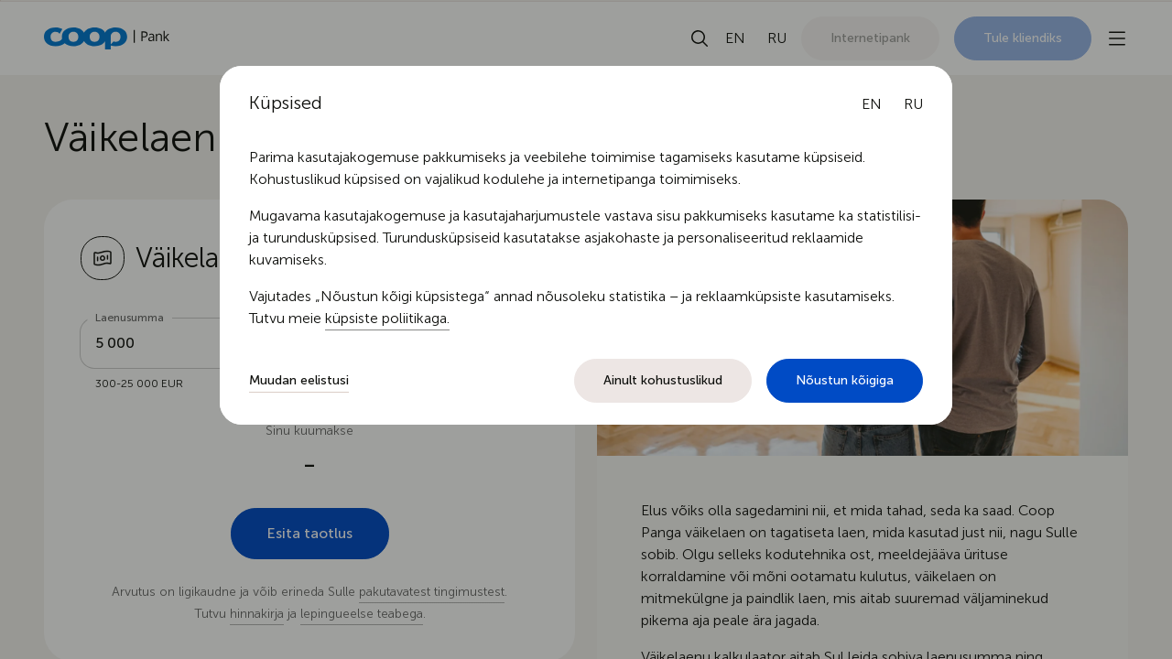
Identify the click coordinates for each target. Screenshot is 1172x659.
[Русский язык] (913, 104)
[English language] (872, 104)
